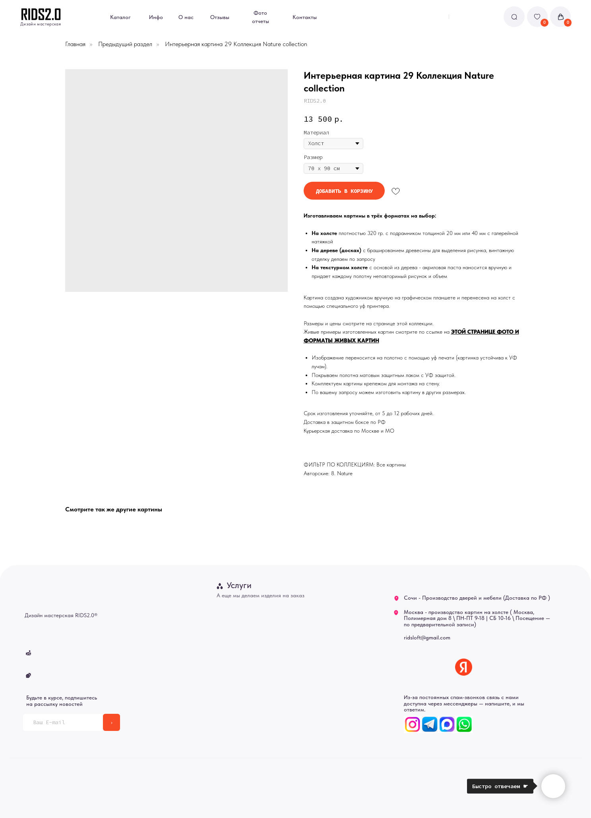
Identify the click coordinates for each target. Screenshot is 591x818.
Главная (75, 44)
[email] (63, 722)
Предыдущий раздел (125, 44)
